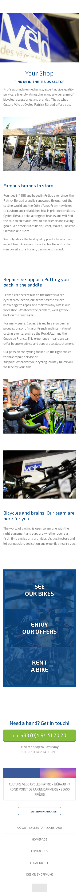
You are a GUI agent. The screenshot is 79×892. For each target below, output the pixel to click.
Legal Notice (39, 863)
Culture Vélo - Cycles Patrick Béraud (24, 6)
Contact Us (39, 851)
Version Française (39, 811)
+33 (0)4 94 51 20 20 (39, 735)
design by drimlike (39, 874)
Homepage (39, 839)
